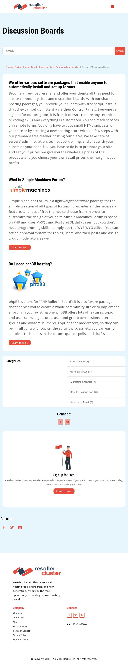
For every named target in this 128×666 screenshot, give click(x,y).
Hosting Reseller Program (35, 67)
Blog (15, 622)
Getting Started (79, 371)
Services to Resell (79, 402)
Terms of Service (21, 630)
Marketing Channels (81, 381)
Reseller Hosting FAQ (82, 392)
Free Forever (64, 491)
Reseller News (20, 626)
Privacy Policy (19, 635)
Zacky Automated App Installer (64, 67)
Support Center (13, 67)
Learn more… (19, 247)
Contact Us (18, 617)
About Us (17, 613)
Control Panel (77, 361)
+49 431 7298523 (79, 623)
